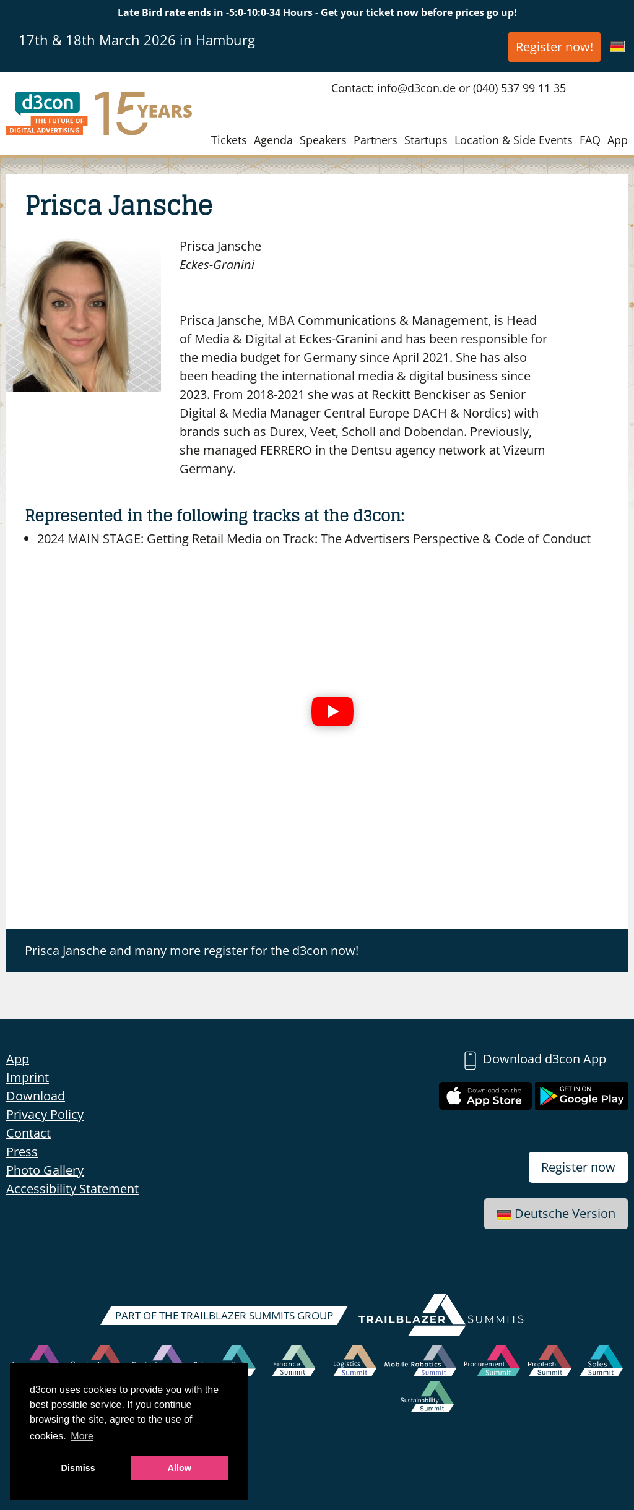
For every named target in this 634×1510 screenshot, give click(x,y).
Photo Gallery (45, 1170)
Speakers (323, 139)
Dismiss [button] (78, 1468)
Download (35, 1095)
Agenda (273, 139)
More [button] (82, 1436)
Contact (28, 1133)
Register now (578, 1167)
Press (22, 1151)
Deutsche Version (556, 1213)
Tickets (229, 139)
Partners (375, 139)
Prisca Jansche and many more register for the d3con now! (191, 950)
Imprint (27, 1077)
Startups (426, 139)
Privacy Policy (45, 1114)
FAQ (590, 139)
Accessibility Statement (72, 1188)
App (617, 139)
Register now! (554, 46)
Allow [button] (179, 1468)
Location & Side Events (513, 139)
